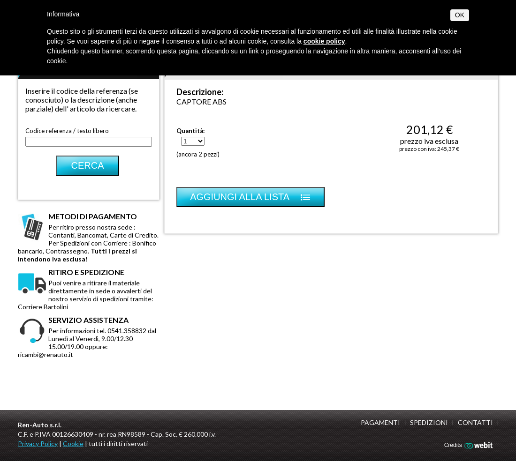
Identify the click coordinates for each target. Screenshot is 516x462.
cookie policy (324, 41)
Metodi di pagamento (92, 216)
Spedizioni (429, 422)
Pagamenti (380, 422)
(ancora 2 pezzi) (198, 154)
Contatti (475, 422)
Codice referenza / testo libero (67, 130)
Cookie (73, 443)
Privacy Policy (38, 443)
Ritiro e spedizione (86, 272)
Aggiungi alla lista (250, 197)
